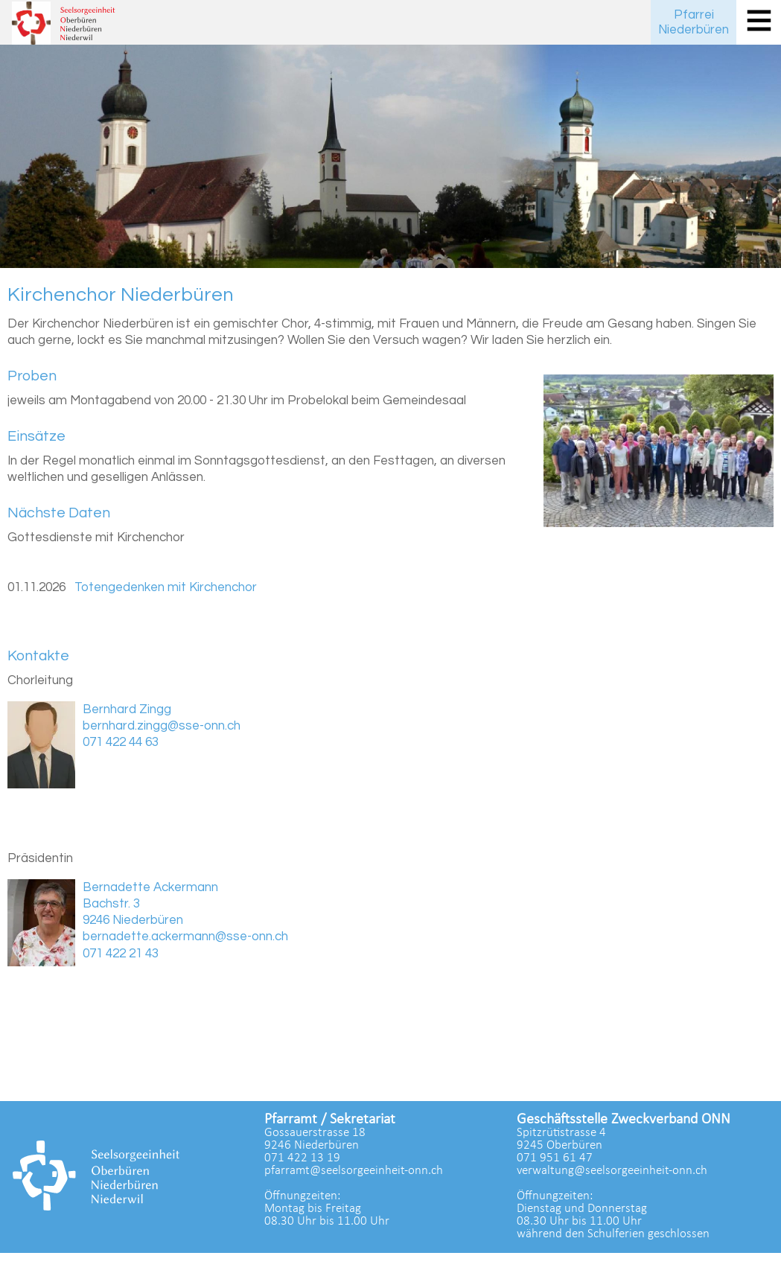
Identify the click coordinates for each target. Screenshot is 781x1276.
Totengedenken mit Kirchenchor (165, 587)
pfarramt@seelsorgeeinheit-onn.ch (353, 1170)
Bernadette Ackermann (150, 887)
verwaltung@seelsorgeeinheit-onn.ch (612, 1170)
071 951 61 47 (555, 1158)
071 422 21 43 (121, 953)
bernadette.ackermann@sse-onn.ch (185, 936)
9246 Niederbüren (133, 920)
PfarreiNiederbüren (693, 22)
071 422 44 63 (121, 742)
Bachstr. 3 (111, 903)
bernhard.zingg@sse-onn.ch (161, 726)
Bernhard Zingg (127, 709)
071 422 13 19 (302, 1158)
